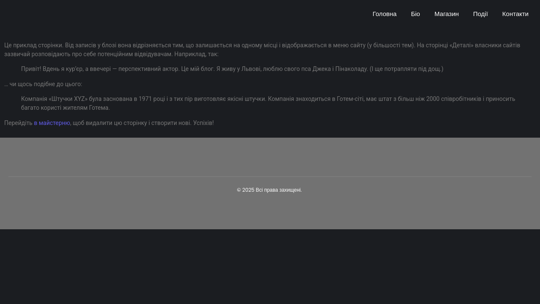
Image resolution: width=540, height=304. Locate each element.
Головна (385, 13)
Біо (415, 13)
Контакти (515, 13)
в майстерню (52, 122)
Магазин (447, 13)
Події (480, 13)
